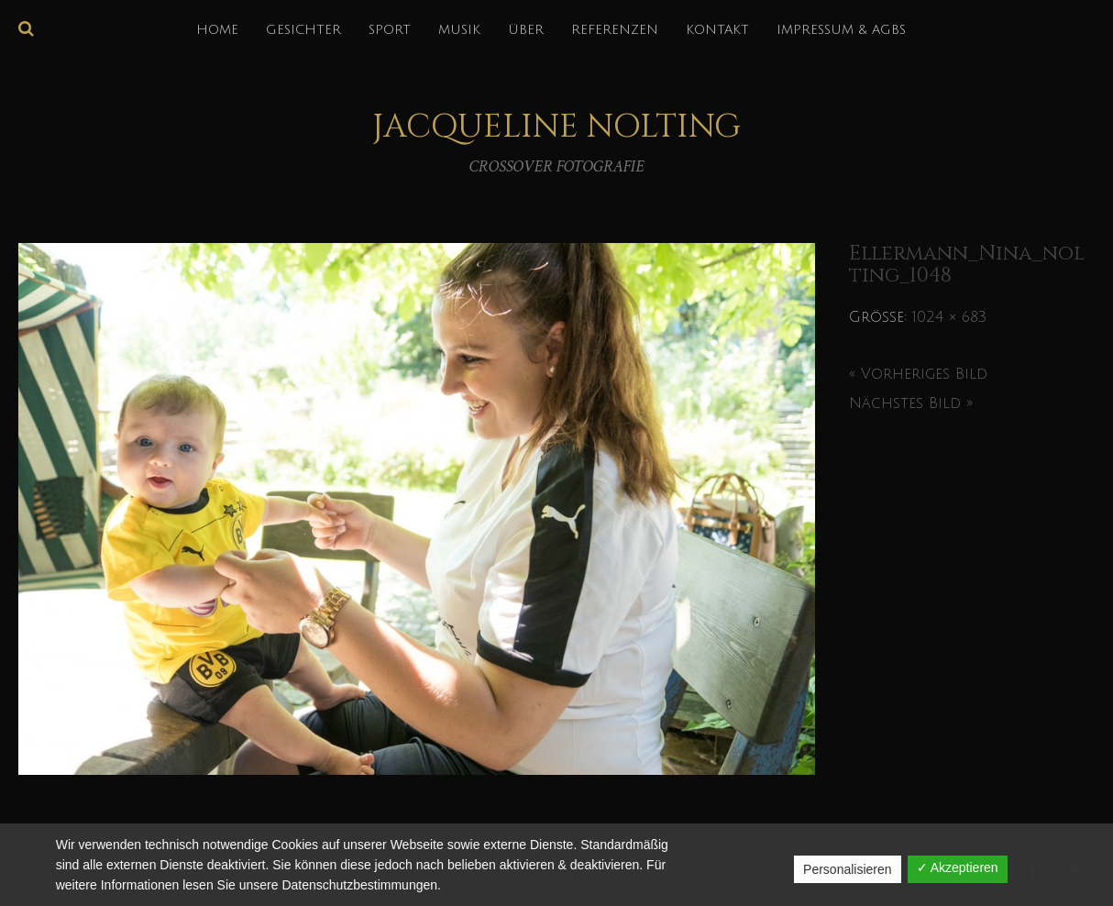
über (526, 30)
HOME (217, 30)
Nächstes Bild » (911, 403)
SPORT (390, 30)
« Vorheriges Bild (918, 374)
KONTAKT (717, 30)
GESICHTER (303, 30)
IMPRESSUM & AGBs (841, 30)
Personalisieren (847, 869)
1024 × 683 (949, 317)
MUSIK (459, 30)
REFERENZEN (614, 30)
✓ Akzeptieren (957, 867)
